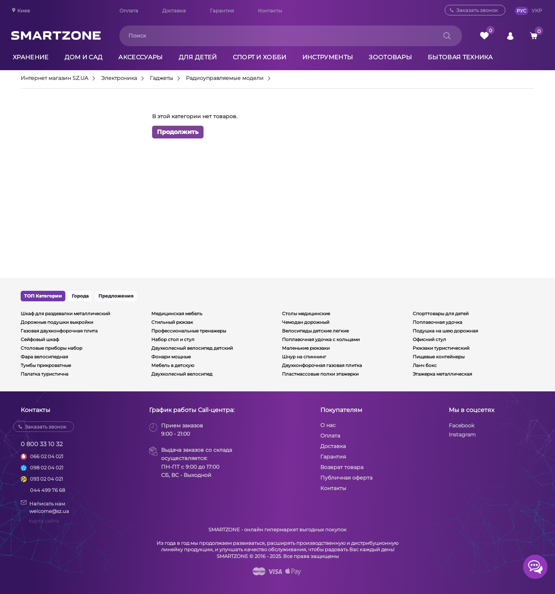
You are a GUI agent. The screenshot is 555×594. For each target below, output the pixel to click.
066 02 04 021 (46, 456)
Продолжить (178, 131)
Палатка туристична (44, 374)
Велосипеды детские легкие (315, 331)
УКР (537, 11)
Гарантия (222, 11)
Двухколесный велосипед (182, 374)
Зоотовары (390, 57)
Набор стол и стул (173, 339)
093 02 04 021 (46, 479)
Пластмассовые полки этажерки (320, 374)
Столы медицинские (306, 313)
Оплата (128, 11)
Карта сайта (44, 521)
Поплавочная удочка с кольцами (321, 339)
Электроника (119, 78)
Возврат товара (341, 467)
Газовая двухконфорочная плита (59, 331)
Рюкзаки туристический (441, 348)
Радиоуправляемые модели (225, 78)
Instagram (462, 434)
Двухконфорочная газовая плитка (322, 365)
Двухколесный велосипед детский (192, 348)
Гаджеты (161, 78)
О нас (328, 425)
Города (80, 296)
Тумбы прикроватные (46, 365)
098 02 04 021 (46, 468)
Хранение (31, 57)
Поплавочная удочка (437, 322)
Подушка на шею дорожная (445, 331)
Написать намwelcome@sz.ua (45, 507)
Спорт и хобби (260, 57)
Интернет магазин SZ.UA (54, 78)
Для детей (198, 57)
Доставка (174, 11)
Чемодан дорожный (305, 322)
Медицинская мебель (176, 313)
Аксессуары (140, 57)
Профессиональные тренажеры (188, 331)
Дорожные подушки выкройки (57, 322)
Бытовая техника (460, 57)
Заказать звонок (477, 10)
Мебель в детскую (172, 365)
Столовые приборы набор (51, 348)
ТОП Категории (43, 296)
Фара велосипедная (44, 356)
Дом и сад (84, 57)
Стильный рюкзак (172, 322)
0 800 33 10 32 (42, 444)
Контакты (270, 11)
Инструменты (327, 57)
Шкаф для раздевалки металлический (65, 313)
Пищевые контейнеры (439, 356)
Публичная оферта (346, 477)
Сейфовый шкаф (40, 339)
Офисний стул (429, 339)
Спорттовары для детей (441, 313)
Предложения (116, 296)
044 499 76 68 (47, 490)
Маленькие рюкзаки (306, 348)
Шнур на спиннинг (304, 356)
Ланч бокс (425, 365)
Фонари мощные (171, 356)
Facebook (461, 425)
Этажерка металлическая (442, 374)
